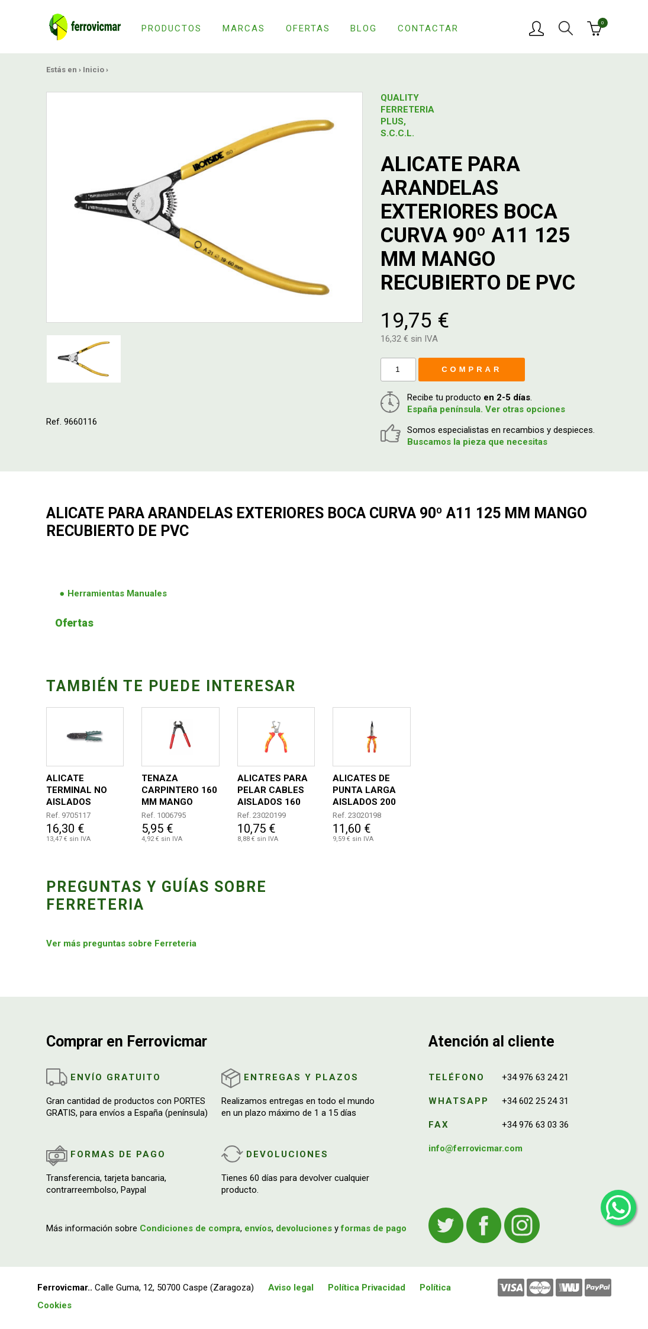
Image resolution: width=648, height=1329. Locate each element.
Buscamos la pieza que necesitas (477, 441)
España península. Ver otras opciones (486, 409)
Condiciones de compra (190, 1228)
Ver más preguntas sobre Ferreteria (121, 943)
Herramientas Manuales (117, 593)
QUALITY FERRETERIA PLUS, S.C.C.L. (404, 115)
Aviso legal (291, 1287)
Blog (363, 28)
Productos (171, 28)
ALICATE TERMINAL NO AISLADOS (76, 790)
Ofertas (308, 28)
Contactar (428, 28)
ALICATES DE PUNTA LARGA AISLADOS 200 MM (364, 790)
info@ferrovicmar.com (475, 1148)
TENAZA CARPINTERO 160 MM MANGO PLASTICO (179, 790)
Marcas (244, 28)
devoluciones (304, 1228)
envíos (258, 1228)
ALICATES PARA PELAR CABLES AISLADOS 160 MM (272, 790)
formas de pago (374, 1228)
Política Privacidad (366, 1287)
